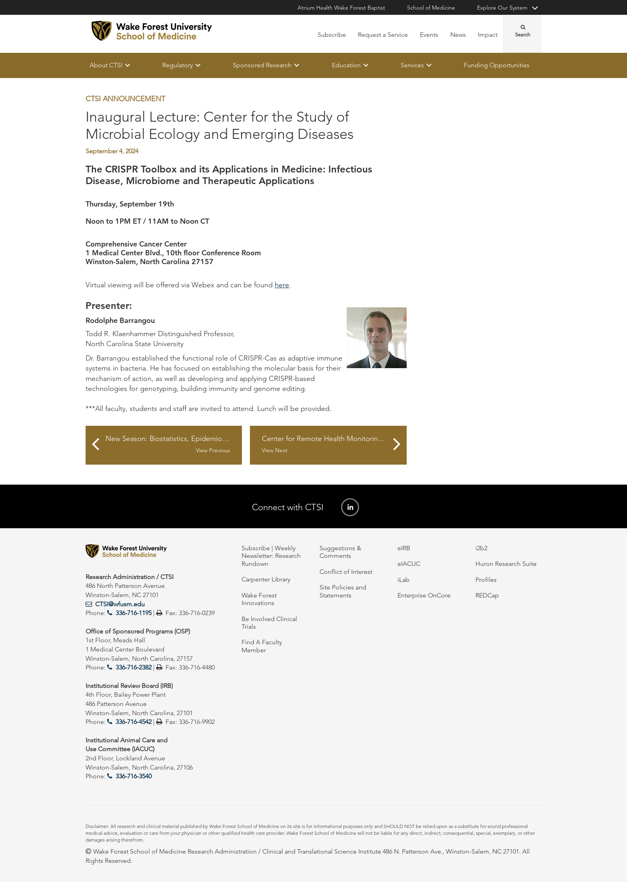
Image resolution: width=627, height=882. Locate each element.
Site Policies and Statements (342, 591)
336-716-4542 (134, 722)
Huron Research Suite (506, 563)
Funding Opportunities (496, 65)
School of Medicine (431, 7)
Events (429, 34)
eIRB (403, 548)
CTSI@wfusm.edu (120, 604)
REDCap (487, 595)
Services (412, 65)
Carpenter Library (266, 579)
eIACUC (408, 563)
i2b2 (481, 548)
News (458, 34)
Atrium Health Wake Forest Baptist (341, 7)
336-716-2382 (134, 667)
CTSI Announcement (125, 98)
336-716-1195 (134, 613)
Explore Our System (502, 7)
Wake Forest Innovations (259, 599)
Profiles (486, 579)
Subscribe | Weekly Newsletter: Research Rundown (271, 555)
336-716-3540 (134, 776)
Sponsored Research (262, 65)
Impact (487, 34)
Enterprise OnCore (424, 595)
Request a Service (383, 34)
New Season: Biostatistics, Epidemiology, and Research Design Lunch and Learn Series (174, 445)
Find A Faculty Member (262, 645)
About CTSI (106, 65)
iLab (403, 579)
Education (346, 65)
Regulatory (177, 65)
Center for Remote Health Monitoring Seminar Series (334, 445)
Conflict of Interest (345, 571)
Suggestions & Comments (340, 551)
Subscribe (331, 34)
